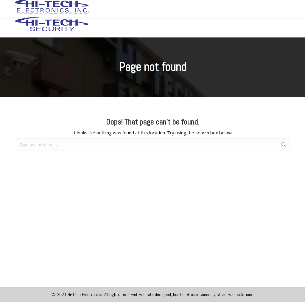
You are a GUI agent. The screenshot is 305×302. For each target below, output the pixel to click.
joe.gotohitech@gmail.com (262, 5)
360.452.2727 (211, 5)
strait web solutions (235, 294)
